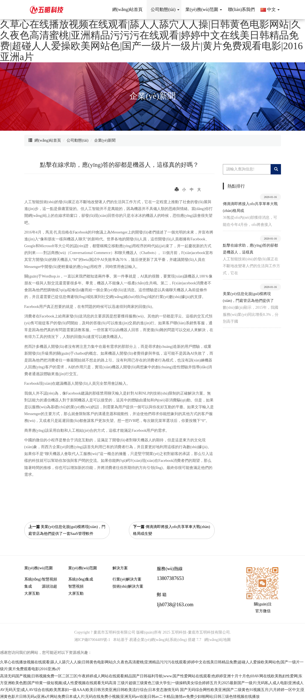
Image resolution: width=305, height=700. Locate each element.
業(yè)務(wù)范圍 (38, 568)
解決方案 (120, 568)
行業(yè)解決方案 (127, 579)
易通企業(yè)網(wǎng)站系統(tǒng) (158, 640)
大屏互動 (32, 593)
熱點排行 (236, 186)
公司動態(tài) (77, 140)
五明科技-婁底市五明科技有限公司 (200, 632)
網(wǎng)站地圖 (217, 640)
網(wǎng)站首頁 (47, 140)
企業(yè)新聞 (105, 140)
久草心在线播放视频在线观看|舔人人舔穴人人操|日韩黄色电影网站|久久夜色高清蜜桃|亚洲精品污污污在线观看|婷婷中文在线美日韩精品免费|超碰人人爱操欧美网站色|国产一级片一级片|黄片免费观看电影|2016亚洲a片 (151, 40)
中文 (270, 9)
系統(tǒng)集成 (33, 582)
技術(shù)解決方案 (127, 586)
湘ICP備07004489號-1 (92, 640)
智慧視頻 (49, 579)
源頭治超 (49, 586)
